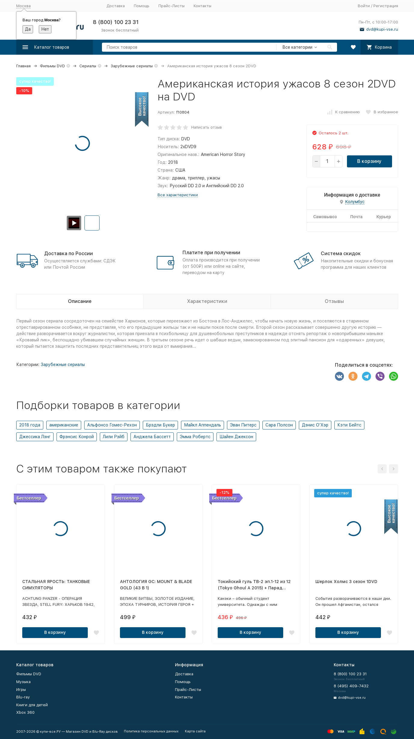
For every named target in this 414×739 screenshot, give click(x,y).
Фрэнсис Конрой (77, 436)
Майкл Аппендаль (202, 425)
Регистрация (385, 6)
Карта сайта (195, 731)
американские (63, 425)
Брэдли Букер (160, 425)
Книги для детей (32, 705)
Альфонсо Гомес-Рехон (112, 425)
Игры (21, 689)
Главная (23, 66)
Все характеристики (178, 195)
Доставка (115, 6)
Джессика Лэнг (35, 436)
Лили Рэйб (113, 436)
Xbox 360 (25, 712)
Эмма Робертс (195, 436)
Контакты (202, 6)
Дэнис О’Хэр (315, 425)
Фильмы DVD (52, 66)
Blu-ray (23, 697)
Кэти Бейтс (349, 425)
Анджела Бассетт (152, 436)
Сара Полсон (279, 425)
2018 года (29, 425)
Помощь (141, 6)
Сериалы (87, 66)
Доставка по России (68, 253)
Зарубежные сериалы (132, 66)
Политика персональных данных (151, 731)
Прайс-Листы (171, 6)
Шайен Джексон (236, 436)
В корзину (369, 161)
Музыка (23, 681)
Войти (364, 6)
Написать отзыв (206, 127)
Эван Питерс (243, 425)
